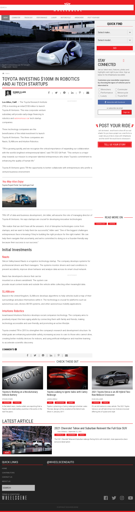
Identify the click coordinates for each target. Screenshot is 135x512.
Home (4, 468)
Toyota (112, 224)
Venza (105, 402)
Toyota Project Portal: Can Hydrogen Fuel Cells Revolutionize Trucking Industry (18, 185)
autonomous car (21, 118)
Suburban (71, 435)
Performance (41, 18)
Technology (100, 224)
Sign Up (126, 112)
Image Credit (6, 67)
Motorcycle (65, 18)
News (5, 18)
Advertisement (114, 209)
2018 (50, 402)
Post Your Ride (93, 18)
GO (114, 48)
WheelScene (73, 507)
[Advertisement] (72, 119)
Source (15, 67)
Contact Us (7, 477)
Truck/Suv (28, 18)
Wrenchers (79, 18)
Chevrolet (60, 435)
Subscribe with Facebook (116, 102)
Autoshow (60, 402)
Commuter (16, 18)
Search (131, 7)
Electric (7, 402)
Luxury (54, 18)
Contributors (8, 473)
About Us (6, 481)
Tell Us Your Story (115, 144)
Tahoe (82, 435)
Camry (71, 402)
